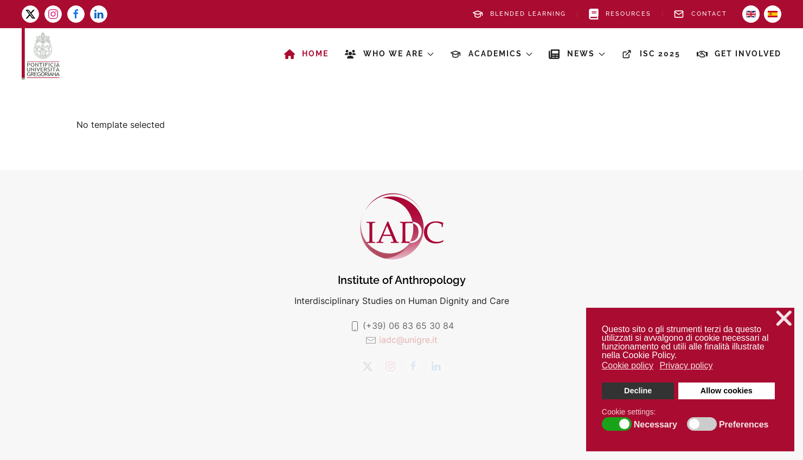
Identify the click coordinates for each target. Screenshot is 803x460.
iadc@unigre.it (408, 339)
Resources (620, 14)
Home (306, 54)
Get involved (739, 54)
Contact (700, 14)
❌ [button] (784, 318)
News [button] (577, 54)
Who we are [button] (389, 54)
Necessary (655, 424)
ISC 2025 (650, 54)
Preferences (744, 424)
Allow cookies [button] (727, 390)
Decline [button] (638, 390)
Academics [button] (491, 54)
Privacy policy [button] (686, 365)
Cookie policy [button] (627, 365)
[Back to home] (41, 54)
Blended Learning (519, 14)
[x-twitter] (30, 14)
